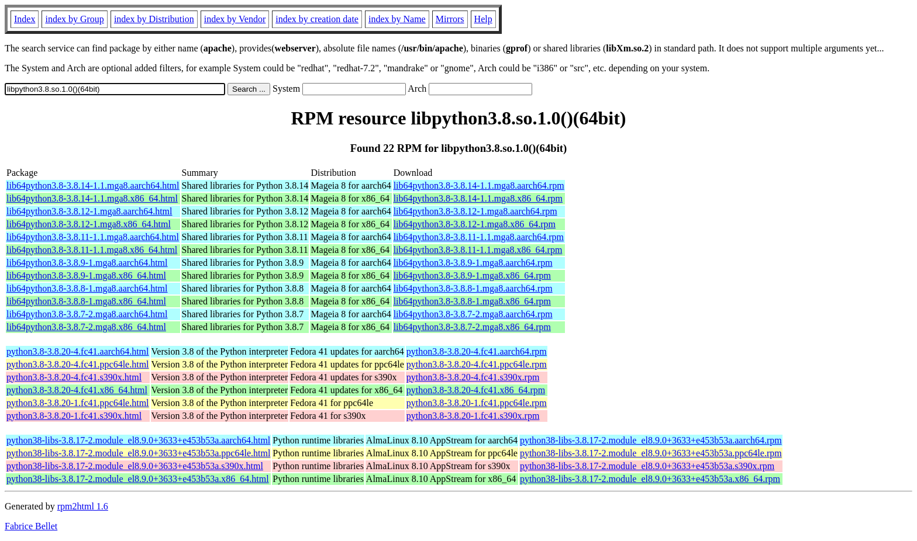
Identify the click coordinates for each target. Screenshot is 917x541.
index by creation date (316, 19)
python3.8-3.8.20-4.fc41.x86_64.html (76, 390)
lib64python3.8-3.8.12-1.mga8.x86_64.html (88, 224)
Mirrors (450, 19)
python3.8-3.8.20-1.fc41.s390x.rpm (473, 416)
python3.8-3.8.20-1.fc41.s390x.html (74, 416)
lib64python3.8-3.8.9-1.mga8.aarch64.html (87, 263)
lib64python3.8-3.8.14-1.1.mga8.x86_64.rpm (478, 198)
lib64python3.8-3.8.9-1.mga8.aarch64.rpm (473, 263)
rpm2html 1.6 (82, 506)
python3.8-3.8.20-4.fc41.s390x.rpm (473, 377)
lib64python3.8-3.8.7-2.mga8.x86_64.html (86, 327)
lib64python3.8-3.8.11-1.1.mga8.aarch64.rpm (479, 237)
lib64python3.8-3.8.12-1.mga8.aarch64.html (89, 211)
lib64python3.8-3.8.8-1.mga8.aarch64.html (87, 288)
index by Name (397, 19)
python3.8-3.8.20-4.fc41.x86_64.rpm (475, 390)
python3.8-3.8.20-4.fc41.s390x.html (74, 377)
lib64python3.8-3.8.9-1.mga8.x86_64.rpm (472, 275)
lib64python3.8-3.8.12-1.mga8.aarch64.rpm (475, 211)
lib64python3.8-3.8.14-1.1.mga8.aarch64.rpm (479, 185)
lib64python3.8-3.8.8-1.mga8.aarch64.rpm (473, 288)
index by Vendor (235, 19)
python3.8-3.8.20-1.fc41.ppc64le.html (77, 403)
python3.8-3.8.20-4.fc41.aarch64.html (77, 351)
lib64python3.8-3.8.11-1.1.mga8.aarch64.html (92, 237)
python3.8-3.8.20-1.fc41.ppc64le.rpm (476, 403)
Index (24, 19)
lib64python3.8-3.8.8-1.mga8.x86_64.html (86, 301)
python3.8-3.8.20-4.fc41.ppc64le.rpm (476, 364)
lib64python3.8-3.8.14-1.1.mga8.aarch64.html (93, 185)
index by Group (74, 19)
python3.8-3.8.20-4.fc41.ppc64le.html (77, 364)
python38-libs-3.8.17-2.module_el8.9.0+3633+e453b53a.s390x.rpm (647, 466)
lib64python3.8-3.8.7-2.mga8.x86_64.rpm (472, 327)
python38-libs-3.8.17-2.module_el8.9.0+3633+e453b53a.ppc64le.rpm (651, 453)
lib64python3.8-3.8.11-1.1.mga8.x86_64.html (91, 250)
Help (483, 19)
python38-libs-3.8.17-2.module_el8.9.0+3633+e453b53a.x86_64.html (137, 479)
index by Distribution (154, 19)
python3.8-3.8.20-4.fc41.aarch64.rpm (476, 351)
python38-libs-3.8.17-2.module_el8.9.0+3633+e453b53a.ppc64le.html (138, 453)
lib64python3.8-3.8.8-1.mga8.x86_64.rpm (472, 301)
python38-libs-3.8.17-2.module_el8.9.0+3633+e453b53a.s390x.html (134, 466)
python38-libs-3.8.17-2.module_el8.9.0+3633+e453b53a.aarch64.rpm (651, 440)
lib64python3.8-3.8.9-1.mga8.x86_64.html (86, 275)
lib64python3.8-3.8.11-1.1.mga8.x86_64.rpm (478, 250)
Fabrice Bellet (31, 526)
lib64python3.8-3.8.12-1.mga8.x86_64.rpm (475, 224)
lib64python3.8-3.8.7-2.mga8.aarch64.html (87, 314)
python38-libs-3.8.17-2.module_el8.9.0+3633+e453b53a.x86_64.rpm (650, 479)
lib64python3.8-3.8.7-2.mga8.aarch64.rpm (473, 314)
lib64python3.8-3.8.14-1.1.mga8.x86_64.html (92, 198)
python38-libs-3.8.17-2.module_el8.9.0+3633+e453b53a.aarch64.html (138, 440)
